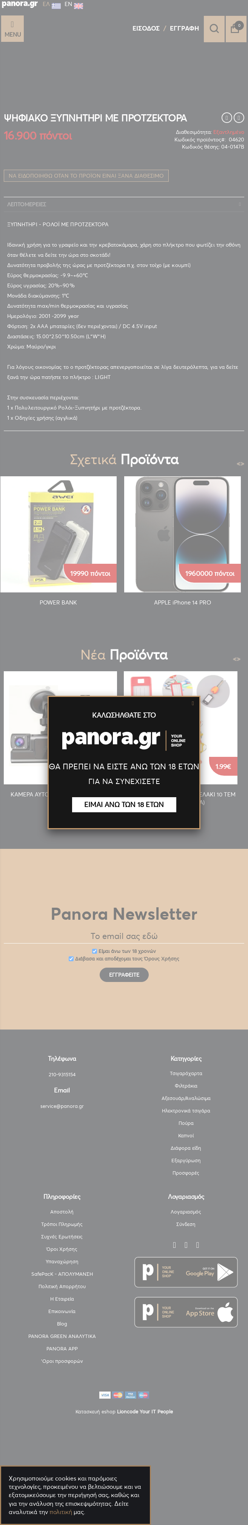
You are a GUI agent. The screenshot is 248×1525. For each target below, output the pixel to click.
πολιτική (60, 1512)
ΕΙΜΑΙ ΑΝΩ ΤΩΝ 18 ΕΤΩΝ (124, 804)
